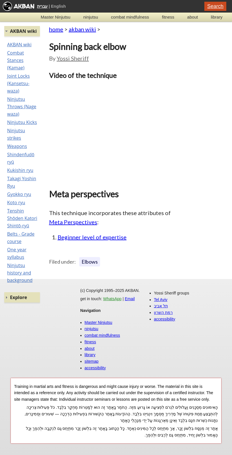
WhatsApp (112, 298)
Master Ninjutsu (55, 17)
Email (130, 298)
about (192, 17)
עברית (42, 6)
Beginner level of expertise (92, 237)
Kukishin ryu (20, 170)
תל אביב (161, 306)
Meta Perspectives (73, 222)
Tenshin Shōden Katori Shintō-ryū (22, 218)
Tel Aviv (160, 299)
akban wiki (82, 29)
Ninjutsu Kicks (22, 122)
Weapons (17, 146)
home (56, 29)
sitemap (92, 361)
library (217, 17)
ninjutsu (90, 17)
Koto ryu (16, 202)
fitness (168, 17)
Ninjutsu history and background (19, 272)
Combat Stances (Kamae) (16, 60)
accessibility (95, 368)
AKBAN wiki (19, 44)
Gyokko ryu (19, 194)
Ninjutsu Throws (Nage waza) (21, 106)
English (58, 6)
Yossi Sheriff (73, 58)
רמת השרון (163, 312)
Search (215, 6)
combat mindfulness (130, 17)
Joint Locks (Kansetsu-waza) (18, 83)
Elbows (90, 261)
